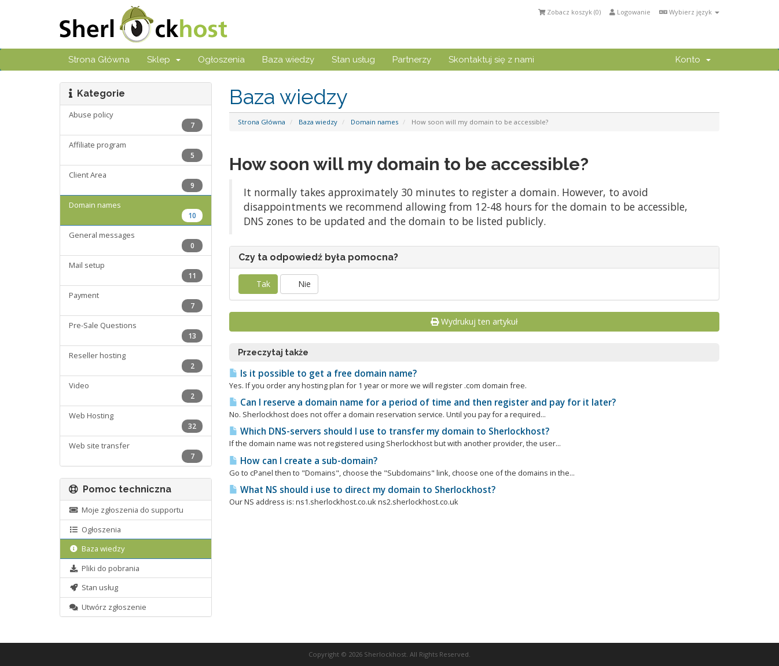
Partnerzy (411, 59)
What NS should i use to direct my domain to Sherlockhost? (362, 490)
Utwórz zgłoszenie (107, 607)
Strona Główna (99, 59)
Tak (258, 283)
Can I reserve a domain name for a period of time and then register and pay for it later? (422, 402)
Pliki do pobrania (104, 568)
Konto (693, 59)
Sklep (164, 59)
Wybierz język (689, 12)
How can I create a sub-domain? (303, 461)
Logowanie (630, 12)
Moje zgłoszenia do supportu (126, 510)
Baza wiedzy (288, 59)
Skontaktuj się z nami (491, 59)
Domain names (374, 121)
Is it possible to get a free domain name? (323, 373)
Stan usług (353, 59)
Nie (299, 283)
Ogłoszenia (221, 59)
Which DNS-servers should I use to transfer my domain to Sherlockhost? (389, 431)
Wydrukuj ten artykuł (474, 321)
